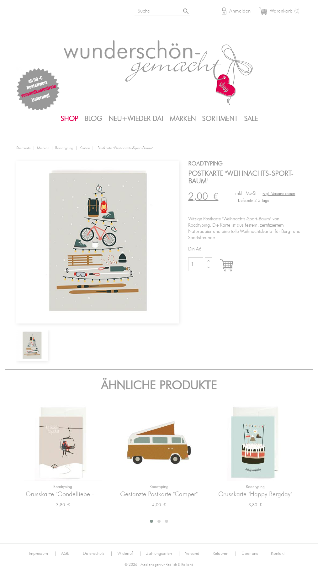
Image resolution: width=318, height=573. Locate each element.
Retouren (225, 553)
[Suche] (170, 10)
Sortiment (220, 118)
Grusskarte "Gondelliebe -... (63, 494)
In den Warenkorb (232, 266)
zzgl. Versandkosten (278, 194)
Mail (84, 12)
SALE (251, 118)
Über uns (253, 553)
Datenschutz (98, 553)
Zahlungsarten (163, 553)
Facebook (54, 12)
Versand (196, 553)
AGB (69, 553)
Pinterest (69, 12)
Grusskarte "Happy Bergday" (255, 494)
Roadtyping (62, 487)
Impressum (42, 553)
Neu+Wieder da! (136, 118)
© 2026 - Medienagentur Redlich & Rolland (159, 564)
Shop (69, 118)
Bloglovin (23, 12)
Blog (93, 118)
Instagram (38, 12)
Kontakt (277, 553)
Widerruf (129, 553)
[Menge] (195, 264)
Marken (183, 118)
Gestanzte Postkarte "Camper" (159, 494)
